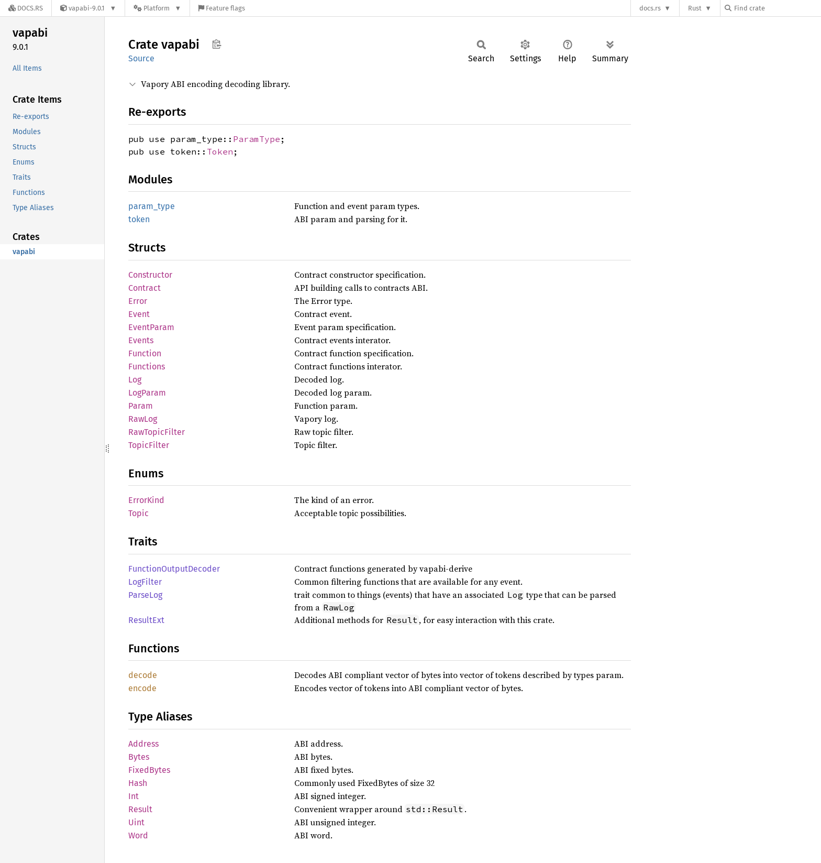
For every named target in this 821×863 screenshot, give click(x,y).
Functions (146, 367)
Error (137, 301)
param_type (151, 206)
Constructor (150, 275)
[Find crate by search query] (777, 8)
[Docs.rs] (25, 8)
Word (138, 835)
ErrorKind (146, 500)
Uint (136, 822)
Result (140, 809)
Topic (138, 513)
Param (140, 406)
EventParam (151, 327)
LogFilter (145, 582)
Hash (137, 783)
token (139, 219)
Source (141, 58)
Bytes (138, 757)
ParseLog (145, 595)
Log (134, 380)
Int (133, 796)
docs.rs (650, 8)
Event (139, 314)
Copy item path (216, 44)
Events (140, 340)
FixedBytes (149, 770)
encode (142, 688)
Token (220, 151)
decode (142, 675)
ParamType (256, 139)
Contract (144, 288)
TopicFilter (148, 445)
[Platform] (157, 8)
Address (143, 744)
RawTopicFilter (156, 432)
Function (144, 353)
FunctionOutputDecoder (174, 569)
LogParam (147, 393)
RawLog (142, 419)
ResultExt (146, 620)
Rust (695, 8)
